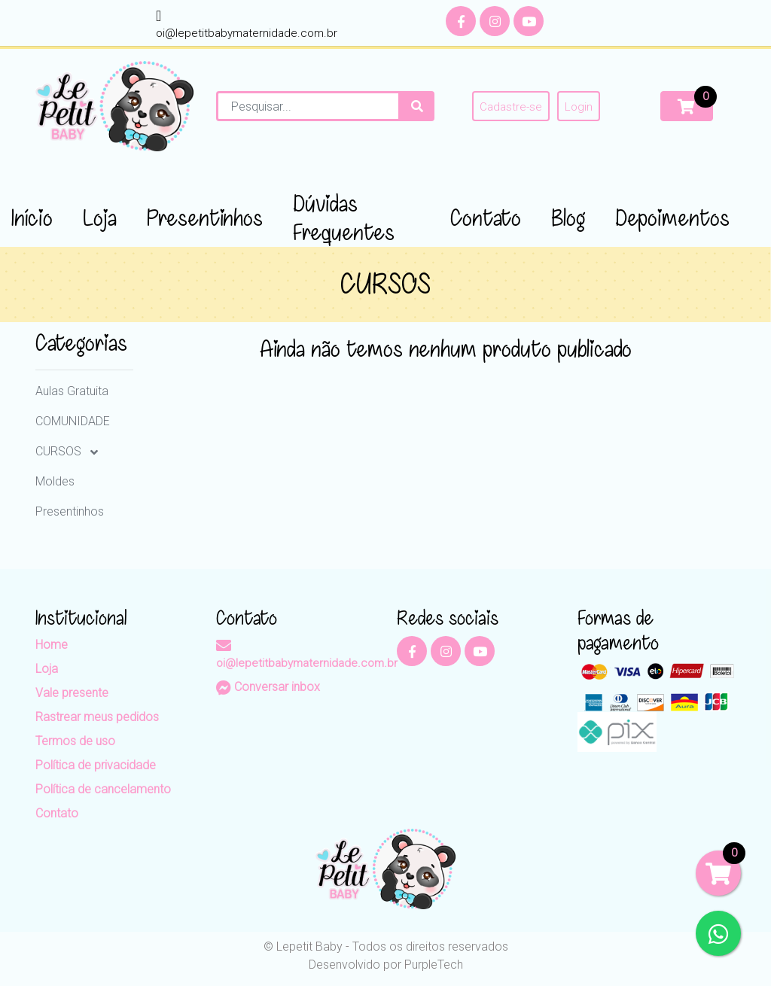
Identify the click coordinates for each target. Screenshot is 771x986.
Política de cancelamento (103, 789)
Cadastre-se (511, 107)
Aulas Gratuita (71, 391)
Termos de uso (75, 741)
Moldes (55, 481)
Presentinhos (69, 511)
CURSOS (59, 451)
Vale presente (71, 693)
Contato (56, 813)
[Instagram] (495, 21)
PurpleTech (433, 964)
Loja (46, 669)
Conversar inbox (268, 687)
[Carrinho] (686, 106)
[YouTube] (528, 21)
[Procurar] (417, 106)
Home (51, 645)
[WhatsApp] (718, 933)
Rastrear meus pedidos (97, 717)
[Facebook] (461, 21)
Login (579, 107)
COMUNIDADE (72, 421)
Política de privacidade (95, 765)
